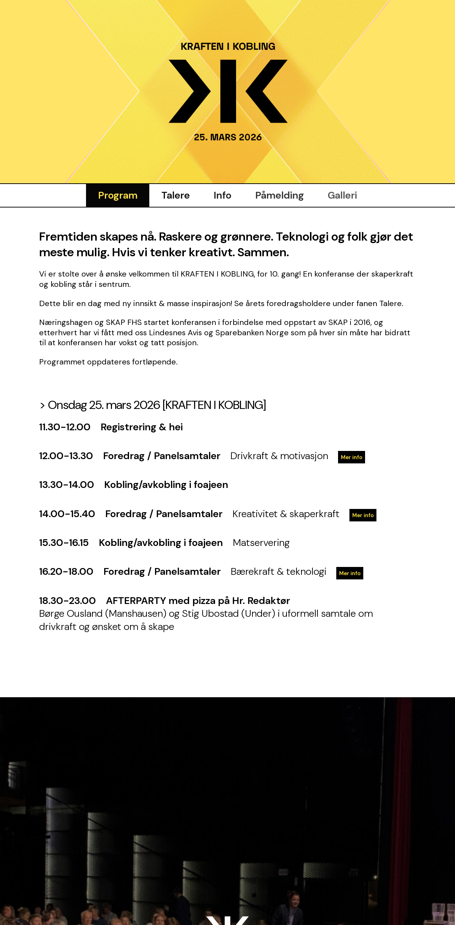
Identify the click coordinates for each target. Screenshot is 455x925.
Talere (175, 194)
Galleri (343, 194)
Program (116, 194)
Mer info (352, 456)
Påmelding (280, 194)
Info (222, 194)
